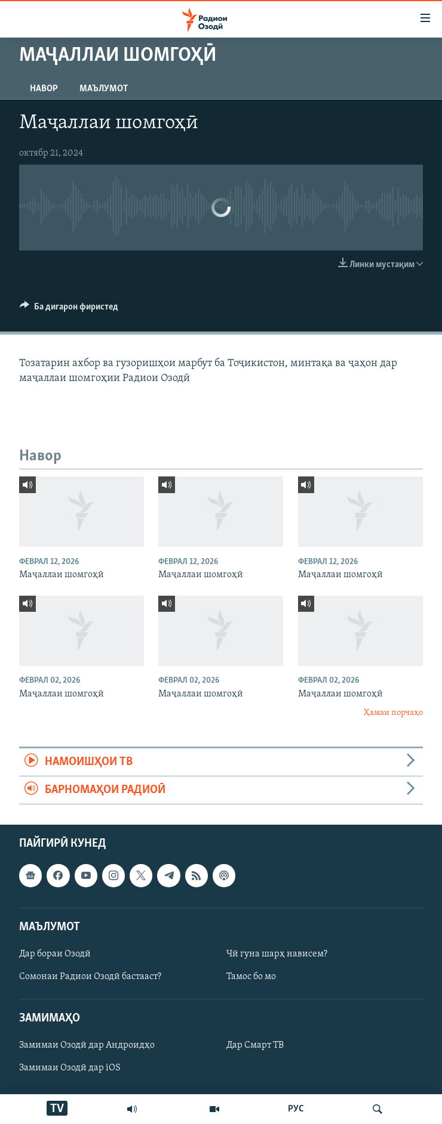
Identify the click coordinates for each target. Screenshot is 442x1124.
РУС (296, 1109)
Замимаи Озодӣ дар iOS (70, 1068)
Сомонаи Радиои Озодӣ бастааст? (90, 976)
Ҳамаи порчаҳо (393, 712)
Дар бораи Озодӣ (55, 954)
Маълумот (103, 89)
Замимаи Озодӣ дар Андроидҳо (87, 1046)
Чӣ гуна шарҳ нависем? (276, 954)
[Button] (69, 309)
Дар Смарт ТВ (255, 1046)
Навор (44, 89)
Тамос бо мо (251, 976)
